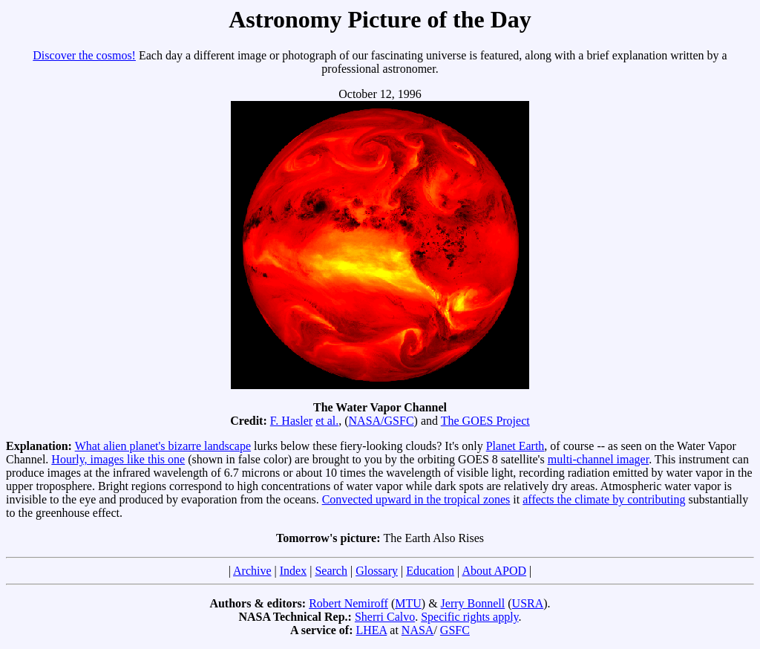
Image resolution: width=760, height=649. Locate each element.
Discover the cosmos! (84, 55)
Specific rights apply (469, 616)
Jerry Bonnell (473, 603)
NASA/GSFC (381, 420)
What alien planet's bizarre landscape (163, 446)
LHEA (371, 630)
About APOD (494, 570)
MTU (408, 603)
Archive (252, 570)
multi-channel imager (598, 459)
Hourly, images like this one (118, 459)
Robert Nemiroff (348, 603)
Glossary (377, 570)
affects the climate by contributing (603, 499)
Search (331, 570)
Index (293, 570)
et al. (326, 420)
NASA (418, 630)
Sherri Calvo (385, 616)
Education (430, 570)
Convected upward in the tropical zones (416, 499)
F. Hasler (291, 420)
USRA (528, 603)
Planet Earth (515, 446)
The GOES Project (485, 420)
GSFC (455, 630)
